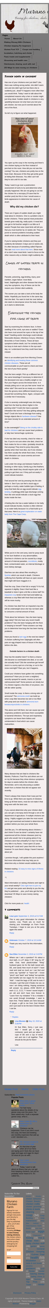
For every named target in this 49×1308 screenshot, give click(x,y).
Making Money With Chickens (17, 42)
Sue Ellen (13, 954)
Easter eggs (30, 1232)
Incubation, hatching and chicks (18, 53)
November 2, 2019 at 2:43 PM (30, 954)
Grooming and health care (15, 60)
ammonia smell (23, 696)
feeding (29, 1238)
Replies (15, 1017)
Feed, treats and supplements (17, 57)
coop (29, 1215)
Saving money (37, 1273)
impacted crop (10, 595)
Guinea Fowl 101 (11, 49)
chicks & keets (33, 1209)
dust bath (39, 1228)
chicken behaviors (33, 1199)
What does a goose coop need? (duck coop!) (27, 1103)
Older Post (38, 1089)
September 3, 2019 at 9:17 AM (30, 916)
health (26, 903)
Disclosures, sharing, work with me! (19, 64)
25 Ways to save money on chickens (20, 68)
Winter (41, 1284)
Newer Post (11, 1089)
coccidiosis (32, 561)
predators (30, 1268)
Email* (9, 1250)
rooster (41, 1271)
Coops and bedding (31, 49)
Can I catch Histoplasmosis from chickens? (28, 1162)
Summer (37, 1279)
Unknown (13, 940)
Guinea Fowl (37, 1254)
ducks (28, 1228)
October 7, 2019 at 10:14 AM (29, 940)
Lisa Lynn (13, 916)
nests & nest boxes (34, 1263)
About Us (17, 38)
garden (33, 1246)
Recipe (32, 1271)
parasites (29, 1266)
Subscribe (13, 1267)
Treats (28, 1285)
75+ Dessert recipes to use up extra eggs (29, 1143)
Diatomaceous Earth (33, 1226)
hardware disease (29, 416)
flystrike (8, 575)
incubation (31, 1260)
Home (7, 38)
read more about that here (22, 250)
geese (42, 1246)
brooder (28, 1196)
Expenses (37, 1235)
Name (9, 1257)
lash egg (22, 637)
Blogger (33, 1304)
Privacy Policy (30, 1293)
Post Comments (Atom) (25, 1095)
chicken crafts (33, 1204)
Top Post (31, 1282)
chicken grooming (33, 1207)
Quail (42, 1269)
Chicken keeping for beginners (17, 46)
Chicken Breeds (33, 1201)
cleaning (30, 1212)
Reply (11, 933)
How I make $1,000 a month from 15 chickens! (28, 1123)
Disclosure (17, 1293)
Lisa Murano (20, 1021)
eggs (41, 1231)
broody (38, 1196)
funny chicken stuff (35, 1243)
